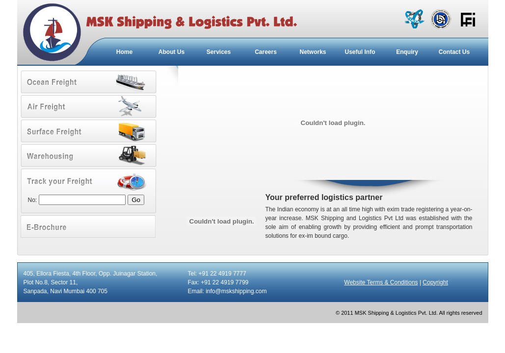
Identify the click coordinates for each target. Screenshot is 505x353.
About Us (172, 52)
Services (219, 52)
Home (124, 52)
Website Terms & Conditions (381, 282)
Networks (312, 52)
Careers (266, 52)
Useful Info (360, 52)
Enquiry (407, 52)
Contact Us (454, 52)
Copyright (435, 282)
